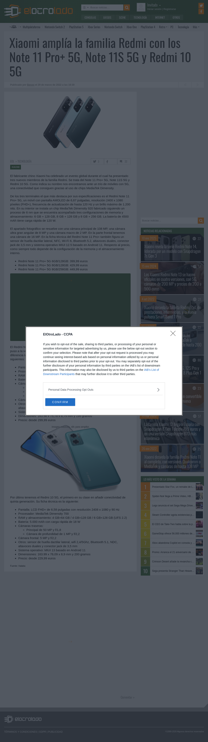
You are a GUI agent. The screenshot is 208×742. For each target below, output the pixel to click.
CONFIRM (64, 402)
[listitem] (104, 389)
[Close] (174, 334)
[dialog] (104, 371)
